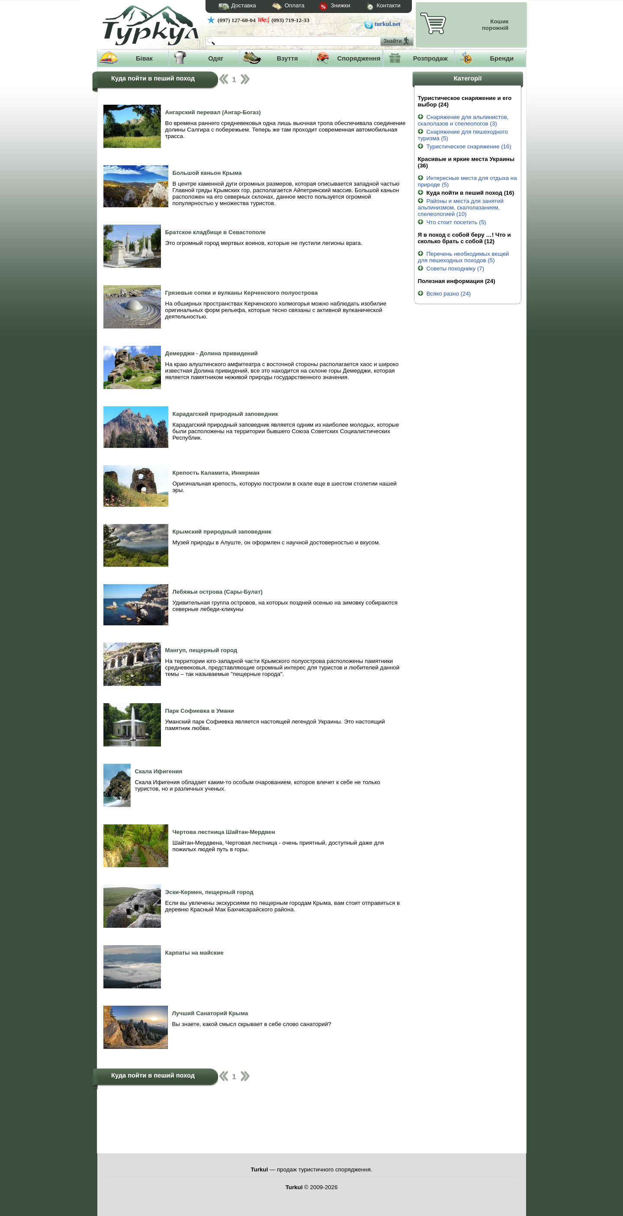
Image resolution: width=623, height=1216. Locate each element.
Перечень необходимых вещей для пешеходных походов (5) (463, 257)
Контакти (375, 6)
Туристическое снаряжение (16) (464, 146)
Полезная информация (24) (456, 281)
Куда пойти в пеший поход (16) (465, 193)
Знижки (327, 7)
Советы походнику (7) (450, 268)
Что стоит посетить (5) (451, 222)
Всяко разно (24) (444, 293)
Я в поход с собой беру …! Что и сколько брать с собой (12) (464, 238)
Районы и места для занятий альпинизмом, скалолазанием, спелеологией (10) (460, 207)
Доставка (234, 6)
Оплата (280, 6)
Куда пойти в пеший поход (153, 78)
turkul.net (388, 24)
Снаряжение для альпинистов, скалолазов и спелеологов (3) (462, 120)
